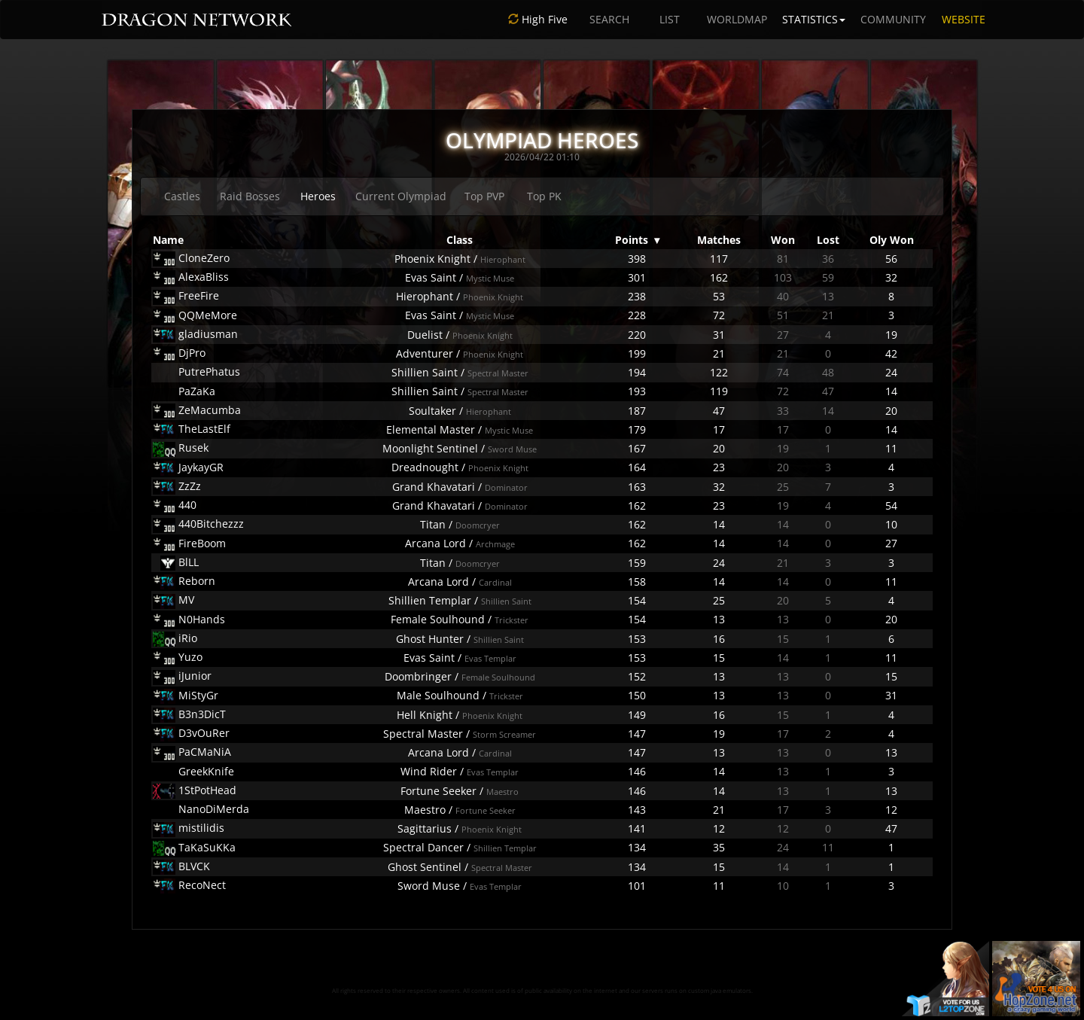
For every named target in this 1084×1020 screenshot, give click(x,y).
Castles (182, 196)
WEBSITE (963, 19)
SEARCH (609, 19)
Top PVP (484, 196)
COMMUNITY (893, 19)
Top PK (544, 196)
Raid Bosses (250, 196)
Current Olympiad (400, 196)
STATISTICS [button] (813, 19)
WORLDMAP (737, 19)
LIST (669, 19)
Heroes (318, 196)
